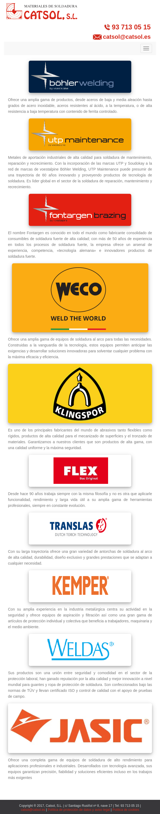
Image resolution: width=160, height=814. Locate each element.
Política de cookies (125, 810)
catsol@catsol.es (127, 36)
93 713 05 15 (131, 27)
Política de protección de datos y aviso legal (79, 810)
